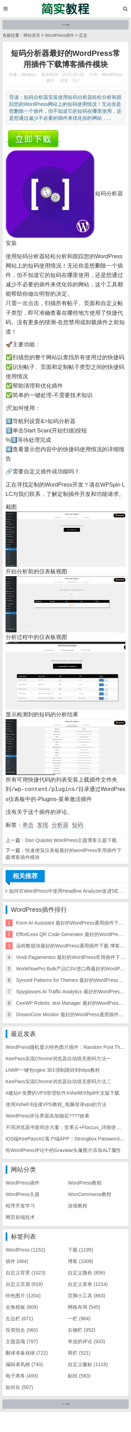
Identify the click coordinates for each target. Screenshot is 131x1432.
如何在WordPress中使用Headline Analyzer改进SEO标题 (67, 890)
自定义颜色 (86, 1272)
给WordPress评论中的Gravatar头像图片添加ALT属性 (63, 1149)
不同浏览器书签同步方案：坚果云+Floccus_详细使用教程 (68, 1126)
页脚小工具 (86, 1295)
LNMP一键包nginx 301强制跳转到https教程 (53, 1069)
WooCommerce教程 (89, 1193)
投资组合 (22, 1329)
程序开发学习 (20, 1205)
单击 (28, 824)
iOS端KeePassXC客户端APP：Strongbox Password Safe (68, 1138)
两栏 (79, 1352)
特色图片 (23, 1295)
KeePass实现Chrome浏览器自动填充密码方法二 (58, 1081)
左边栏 (19, 1318)
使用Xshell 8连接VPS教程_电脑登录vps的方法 (56, 1103)
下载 (80, 1249)
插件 (17, 1260)
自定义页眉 (24, 1283)
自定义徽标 (88, 1363)
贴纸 (79, 1375)
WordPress (25, 1249)
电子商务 (22, 1375)
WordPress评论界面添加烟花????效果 (47, 1115)
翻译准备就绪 (27, 1352)
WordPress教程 (85, 1182)
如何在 (19, 1386)
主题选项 (22, 1340)
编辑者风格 (24, 1363)
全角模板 (22, 1306)
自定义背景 (25, 1272)
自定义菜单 (88, 1283)
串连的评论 (86, 1340)
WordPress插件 (59, 35)
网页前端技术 (20, 1216)
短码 (77, 824)
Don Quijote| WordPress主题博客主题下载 (71, 839)
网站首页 (31, 35)
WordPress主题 (22, 1193)
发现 (42, 824)
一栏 (79, 1318)
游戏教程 (77, 1205)
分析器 (60, 824)
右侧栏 (81, 1329)
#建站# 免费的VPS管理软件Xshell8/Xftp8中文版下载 (62, 1092)
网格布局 (84, 1306)
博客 (80, 1260)
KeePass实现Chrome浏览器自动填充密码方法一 (58, 1058)
